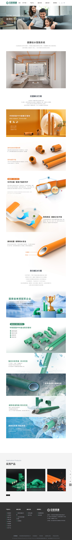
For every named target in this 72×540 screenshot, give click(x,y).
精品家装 (9, 513)
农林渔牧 (9, 523)
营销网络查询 (41, 513)
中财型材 (41, 535)
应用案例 (19, 520)
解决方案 (41, 3)
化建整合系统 (48, 535)
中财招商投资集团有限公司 (24, 535)
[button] (7, 495)
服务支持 (48, 3)
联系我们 (55, 2)
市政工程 (9, 519)
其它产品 (9, 527)
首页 (19, 2)
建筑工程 (9, 517)
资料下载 (30, 515)
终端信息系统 (56, 535)
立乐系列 (9, 515)
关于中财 (25, 3)
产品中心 (33, 3)
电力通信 (9, 521)
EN (64, 2)
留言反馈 (40, 515)
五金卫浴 (9, 525)
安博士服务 (30, 513)
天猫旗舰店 (34, 535)
